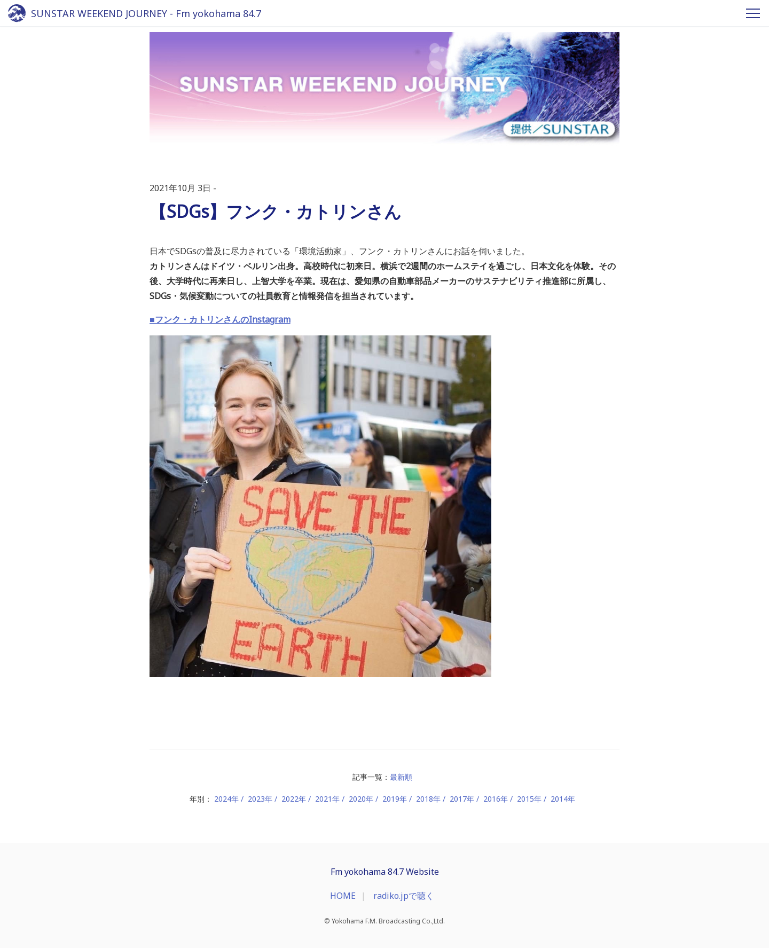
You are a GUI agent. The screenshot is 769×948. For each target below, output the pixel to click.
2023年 (260, 799)
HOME (343, 896)
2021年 (327, 799)
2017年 (462, 799)
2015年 (529, 799)
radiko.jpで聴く (403, 896)
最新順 (401, 777)
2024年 (226, 799)
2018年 (428, 799)
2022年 (293, 799)
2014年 (563, 799)
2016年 (495, 799)
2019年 (394, 799)
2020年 (361, 799)
